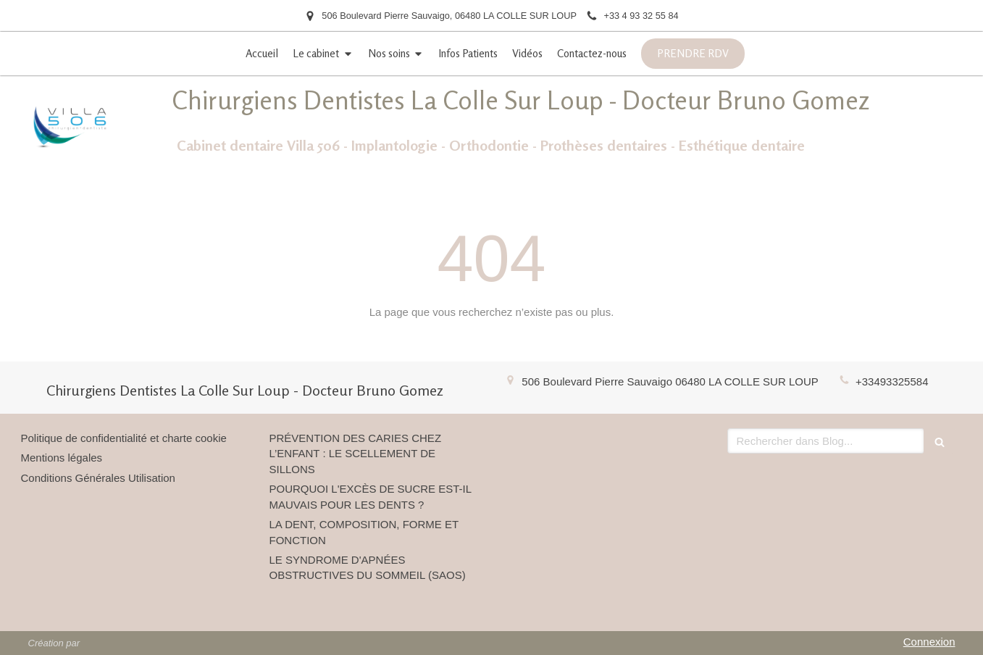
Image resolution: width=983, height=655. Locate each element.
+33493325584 (892, 381)
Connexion (929, 641)
